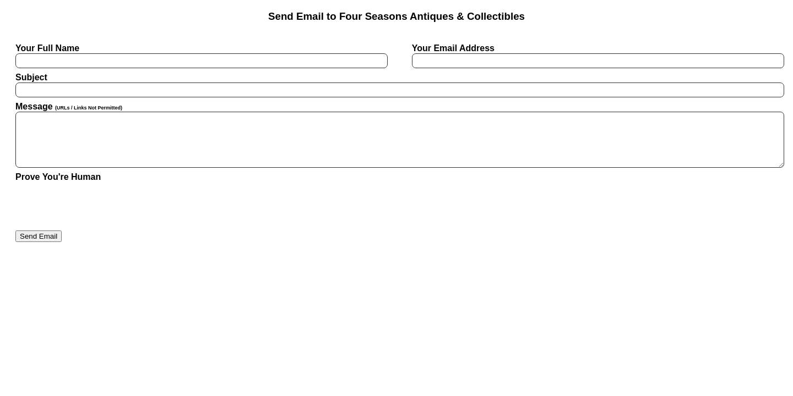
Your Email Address (595, 55)
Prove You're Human (58, 177)
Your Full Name (198, 55)
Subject (396, 85)
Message (396, 135)
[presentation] (99, 203)
